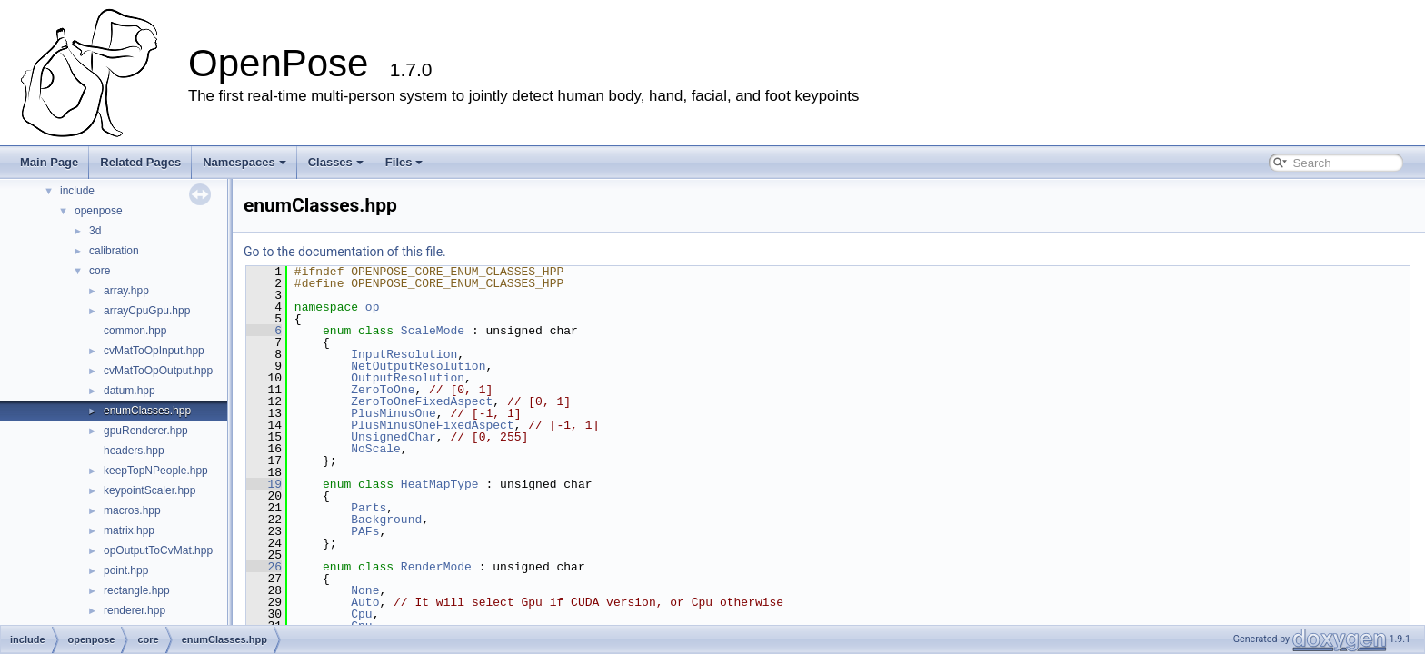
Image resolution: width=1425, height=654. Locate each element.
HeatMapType (440, 484)
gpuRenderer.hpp (146, 430)
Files (404, 162)
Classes (336, 162)
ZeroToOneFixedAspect (422, 401)
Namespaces (244, 162)
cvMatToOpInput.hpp (154, 350)
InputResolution (404, 354)
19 (264, 484)
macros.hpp (132, 510)
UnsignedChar (393, 437)
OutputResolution (407, 378)
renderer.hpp (134, 610)
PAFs (365, 531)
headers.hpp (134, 450)
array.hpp (126, 290)
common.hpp (135, 330)
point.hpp (126, 570)
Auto (365, 602)
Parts (368, 508)
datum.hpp (129, 390)
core (99, 270)
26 (264, 567)
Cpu (361, 614)
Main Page (49, 162)
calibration (114, 250)
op (372, 307)
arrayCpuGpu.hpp (147, 310)
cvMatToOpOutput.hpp (158, 370)
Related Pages (140, 162)
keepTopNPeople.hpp (156, 470)
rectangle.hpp (137, 590)
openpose (99, 210)
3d (95, 230)
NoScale (376, 449)
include (77, 190)
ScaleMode (432, 330)
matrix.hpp (129, 530)
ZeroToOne (382, 390)
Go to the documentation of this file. (345, 251)
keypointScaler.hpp (149, 490)
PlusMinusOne (393, 413)
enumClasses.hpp (147, 410)
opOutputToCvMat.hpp (158, 550)
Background (386, 519)
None (365, 590)
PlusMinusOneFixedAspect (432, 425)
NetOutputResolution (418, 366)
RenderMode (436, 567)
